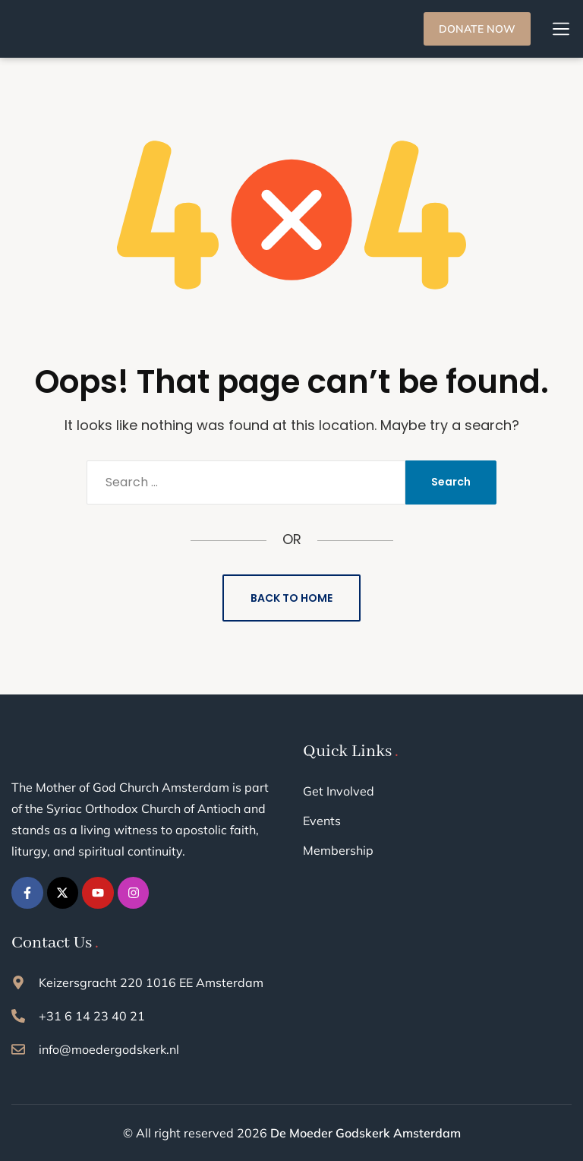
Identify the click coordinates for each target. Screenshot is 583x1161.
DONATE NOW (477, 29)
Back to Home (291, 598)
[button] (561, 28)
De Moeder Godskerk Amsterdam (365, 1132)
